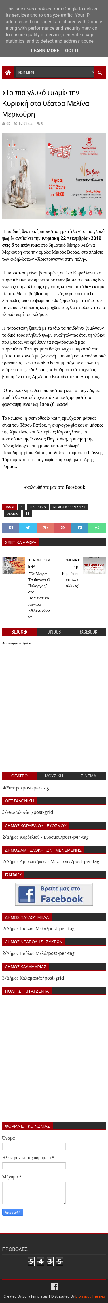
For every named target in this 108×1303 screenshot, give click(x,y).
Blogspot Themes (90, 1296)
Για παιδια (38, 506)
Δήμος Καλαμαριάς (69, 506)
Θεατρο (12, 513)
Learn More (45, 50)
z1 (27, 513)
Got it (72, 50)
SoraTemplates (35, 1296)
